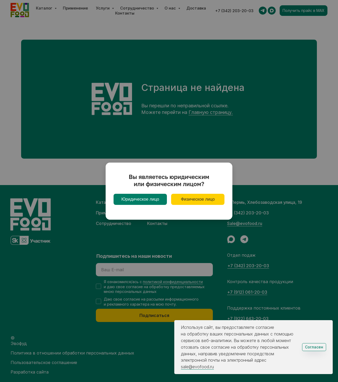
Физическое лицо (198, 199)
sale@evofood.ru (197, 366)
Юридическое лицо (140, 199)
